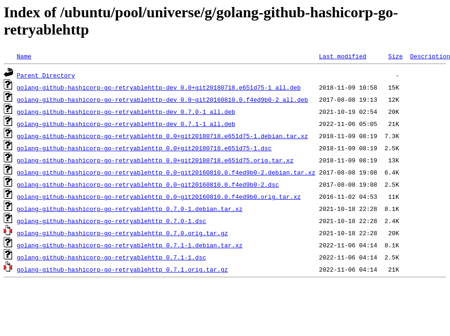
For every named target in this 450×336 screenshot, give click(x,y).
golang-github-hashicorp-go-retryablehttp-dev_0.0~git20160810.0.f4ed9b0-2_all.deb (162, 99)
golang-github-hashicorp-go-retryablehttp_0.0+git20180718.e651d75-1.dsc (144, 148)
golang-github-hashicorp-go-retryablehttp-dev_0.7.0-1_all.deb (126, 111)
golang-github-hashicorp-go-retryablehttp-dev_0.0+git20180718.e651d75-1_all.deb (159, 87)
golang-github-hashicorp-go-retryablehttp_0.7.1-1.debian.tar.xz (130, 245)
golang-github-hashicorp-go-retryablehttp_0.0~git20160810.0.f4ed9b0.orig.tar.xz (159, 196)
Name (24, 56)
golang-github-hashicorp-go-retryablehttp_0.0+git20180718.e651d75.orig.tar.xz (155, 160)
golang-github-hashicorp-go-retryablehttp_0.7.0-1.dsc (111, 221)
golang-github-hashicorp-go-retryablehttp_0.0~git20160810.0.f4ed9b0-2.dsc (148, 184)
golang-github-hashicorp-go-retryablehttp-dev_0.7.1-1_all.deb (126, 123)
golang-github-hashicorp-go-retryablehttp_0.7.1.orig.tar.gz (122, 269)
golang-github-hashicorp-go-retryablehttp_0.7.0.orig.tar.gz (122, 233)
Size (395, 56)
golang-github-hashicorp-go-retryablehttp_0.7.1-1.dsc (111, 257)
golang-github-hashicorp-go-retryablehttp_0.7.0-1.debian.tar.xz (130, 208)
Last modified (342, 56)
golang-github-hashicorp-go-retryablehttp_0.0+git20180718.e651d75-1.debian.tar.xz (162, 136)
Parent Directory (46, 75)
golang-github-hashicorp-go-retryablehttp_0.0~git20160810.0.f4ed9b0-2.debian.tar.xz (166, 172)
